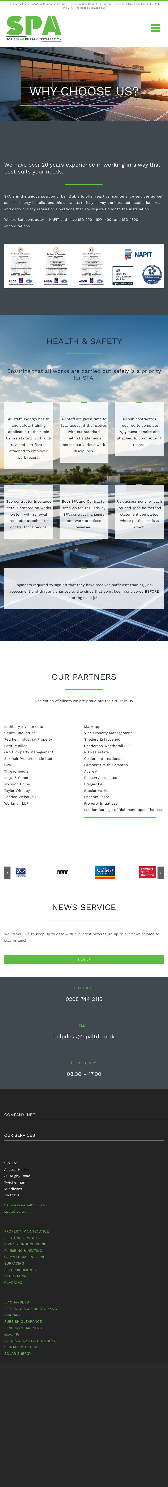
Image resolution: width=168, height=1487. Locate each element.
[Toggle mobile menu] (156, 28)
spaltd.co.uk (15, 1211)
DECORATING (15, 1276)
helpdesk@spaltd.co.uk (91, 7)
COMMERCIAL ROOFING (25, 1257)
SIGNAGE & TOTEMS (21, 1347)
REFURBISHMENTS (20, 1270)
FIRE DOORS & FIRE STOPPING (30, 1309)
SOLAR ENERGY (17, 1353)
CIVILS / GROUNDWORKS (26, 1244)
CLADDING (13, 1282)
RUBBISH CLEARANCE (23, 1321)
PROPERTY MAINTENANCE (26, 1231)
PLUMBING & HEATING (23, 1250)
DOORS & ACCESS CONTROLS (30, 1341)
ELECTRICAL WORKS (22, 1238)
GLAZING (12, 1334)
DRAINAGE (13, 1315)
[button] (7, 873)
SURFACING (14, 1263)
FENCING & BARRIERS (23, 1328)
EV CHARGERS (16, 1302)
